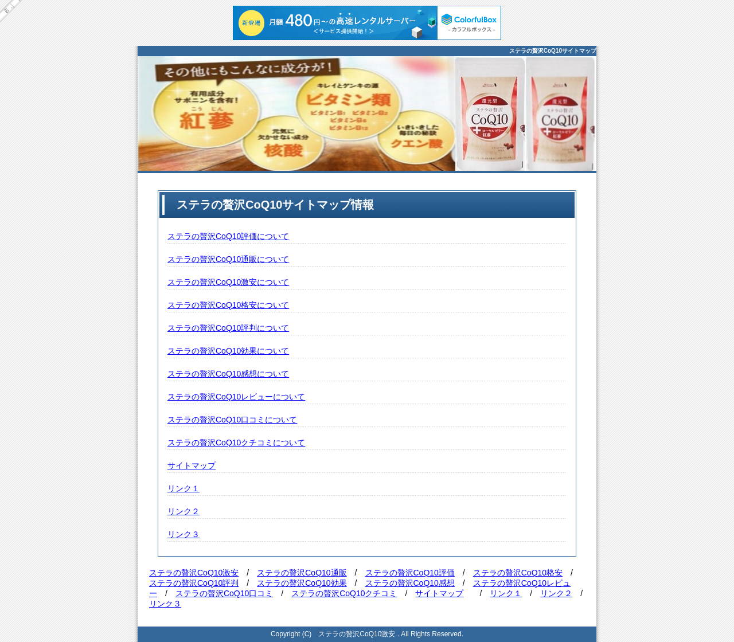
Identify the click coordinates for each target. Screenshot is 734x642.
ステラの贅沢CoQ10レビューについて (236, 396)
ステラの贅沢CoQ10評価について (228, 236)
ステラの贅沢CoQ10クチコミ (344, 593)
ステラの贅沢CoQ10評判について (228, 327)
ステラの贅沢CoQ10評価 (410, 572)
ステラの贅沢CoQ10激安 (194, 572)
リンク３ (183, 534)
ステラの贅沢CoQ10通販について (228, 259)
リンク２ (183, 511)
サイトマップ (191, 465)
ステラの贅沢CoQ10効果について (228, 350)
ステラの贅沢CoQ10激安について (228, 282)
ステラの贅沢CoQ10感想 (410, 583)
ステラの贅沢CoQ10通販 (301, 572)
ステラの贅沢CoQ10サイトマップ (552, 51)
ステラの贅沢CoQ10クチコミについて (236, 442)
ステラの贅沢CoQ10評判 (194, 583)
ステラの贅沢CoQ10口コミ (224, 593)
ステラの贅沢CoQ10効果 (301, 583)
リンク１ (183, 488)
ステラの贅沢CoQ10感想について (228, 373)
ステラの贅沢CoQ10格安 (518, 572)
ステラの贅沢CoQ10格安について (228, 305)
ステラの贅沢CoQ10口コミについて (232, 419)
